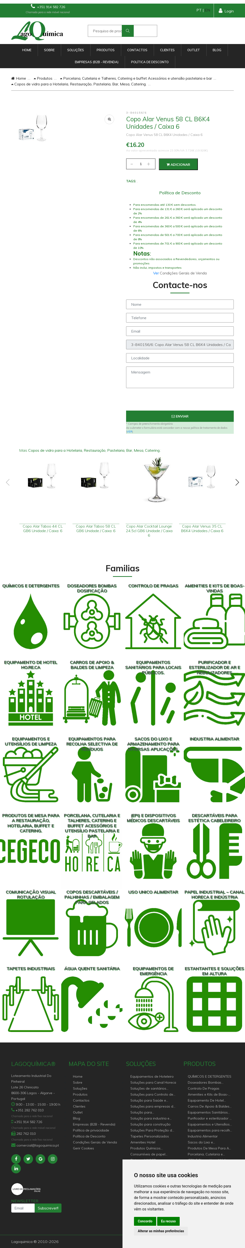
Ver (156, 273)
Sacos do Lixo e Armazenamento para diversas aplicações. (205, 1142)
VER (129, 431)
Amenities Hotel (142, 1142)
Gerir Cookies (83, 1148)
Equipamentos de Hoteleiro (152, 1076)
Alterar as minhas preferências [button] (161, 1231)
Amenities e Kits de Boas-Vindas (208, 1094)
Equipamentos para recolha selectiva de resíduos (210, 1130)
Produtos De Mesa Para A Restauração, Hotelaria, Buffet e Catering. (208, 1148)
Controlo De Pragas (203, 1088)
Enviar (180, 416)
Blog (217, 50)
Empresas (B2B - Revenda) (96, 62)
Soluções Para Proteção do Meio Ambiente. (152, 1130)
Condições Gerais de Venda (95, 1142)
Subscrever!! (48, 1208)
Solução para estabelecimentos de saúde (152, 1112)
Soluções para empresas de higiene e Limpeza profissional (152, 1106)
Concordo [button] (145, 1221)
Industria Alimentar (203, 1136)
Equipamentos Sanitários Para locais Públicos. (208, 1112)
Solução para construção (150, 1124)
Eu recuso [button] (168, 1221)
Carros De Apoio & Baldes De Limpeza (208, 1106)
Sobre (49, 50)
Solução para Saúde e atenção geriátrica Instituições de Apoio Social (152, 1100)
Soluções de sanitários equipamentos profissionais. (152, 1088)
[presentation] (180, 401)
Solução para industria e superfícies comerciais (149, 1118)
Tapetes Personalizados (149, 1136)
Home (26, 50)
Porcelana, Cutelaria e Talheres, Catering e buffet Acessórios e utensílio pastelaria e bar (136, 78)
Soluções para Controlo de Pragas (151, 1094)
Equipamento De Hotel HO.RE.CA (206, 1100)
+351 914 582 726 (48, 6)
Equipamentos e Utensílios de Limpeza (209, 1124)
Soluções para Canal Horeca (153, 1082)
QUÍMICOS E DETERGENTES (209, 1076)
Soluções (75, 50)
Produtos (106, 50)
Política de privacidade (91, 1130)
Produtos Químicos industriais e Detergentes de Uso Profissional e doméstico (152, 1148)
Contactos (137, 50)
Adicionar (178, 164)
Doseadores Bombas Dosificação (204, 1082)
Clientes (167, 50)
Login (226, 10)
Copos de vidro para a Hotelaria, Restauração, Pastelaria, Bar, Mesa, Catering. (78, 84)
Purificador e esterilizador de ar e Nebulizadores (211, 1118)
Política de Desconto (150, 62)
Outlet (193, 50)
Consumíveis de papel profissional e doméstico (149, 1154)
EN (207, 10)
